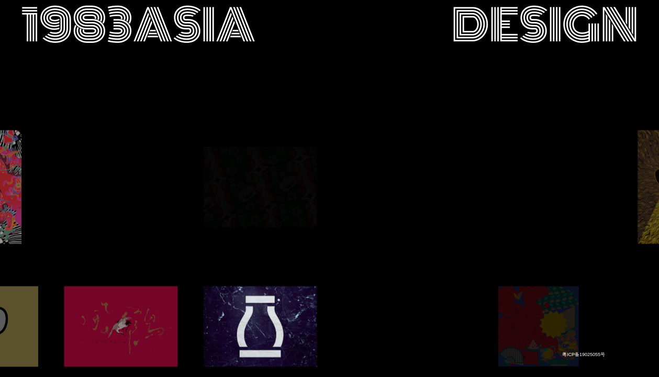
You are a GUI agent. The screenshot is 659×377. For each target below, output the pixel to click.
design (545, 25)
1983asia (138, 25)
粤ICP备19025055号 (583, 354)
